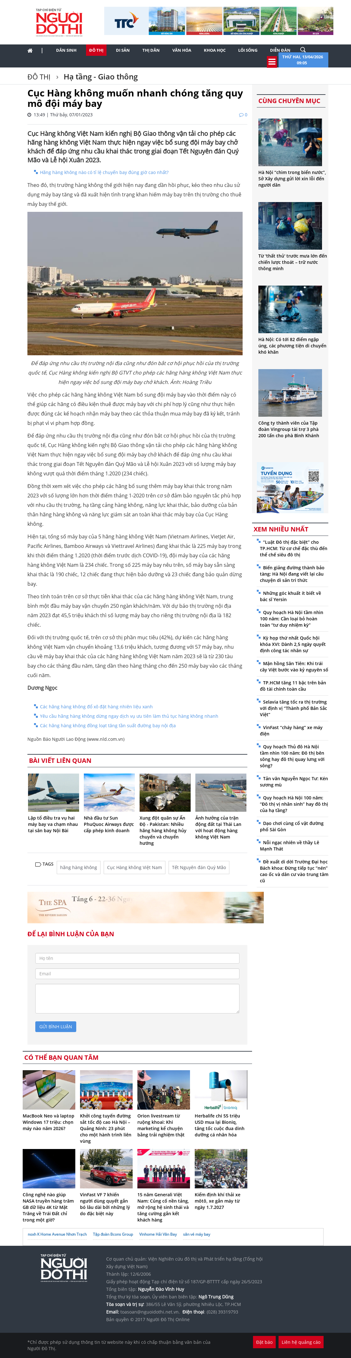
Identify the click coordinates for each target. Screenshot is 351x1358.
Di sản (123, 50)
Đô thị (96, 50)
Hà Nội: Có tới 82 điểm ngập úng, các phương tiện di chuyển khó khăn (292, 345)
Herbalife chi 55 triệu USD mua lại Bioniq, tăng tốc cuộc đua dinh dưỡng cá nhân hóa (220, 1125)
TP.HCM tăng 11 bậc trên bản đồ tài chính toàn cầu (293, 686)
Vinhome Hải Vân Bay (158, 1234)
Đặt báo (264, 1342)
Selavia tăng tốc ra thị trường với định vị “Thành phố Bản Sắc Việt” (293, 708)
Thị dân (151, 50)
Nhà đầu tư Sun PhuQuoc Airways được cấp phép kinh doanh (109, 824)
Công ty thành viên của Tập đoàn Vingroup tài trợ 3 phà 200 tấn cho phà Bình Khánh (288, 429)
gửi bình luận (55, 1027)
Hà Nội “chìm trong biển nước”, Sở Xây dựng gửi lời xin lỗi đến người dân (292, 178)
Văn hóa (181, 50)
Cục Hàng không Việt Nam (134, 867)
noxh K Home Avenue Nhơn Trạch (57, 1234)
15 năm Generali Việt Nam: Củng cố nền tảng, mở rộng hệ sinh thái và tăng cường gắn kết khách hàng (163, 1207)
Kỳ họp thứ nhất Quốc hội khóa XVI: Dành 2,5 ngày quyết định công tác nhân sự (293, 644)
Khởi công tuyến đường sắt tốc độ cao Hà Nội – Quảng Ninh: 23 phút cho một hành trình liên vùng (105, 1128)
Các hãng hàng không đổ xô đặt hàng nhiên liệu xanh (96, 707)
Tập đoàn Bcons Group (113, 1234)
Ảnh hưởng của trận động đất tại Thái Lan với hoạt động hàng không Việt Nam (218, 827)
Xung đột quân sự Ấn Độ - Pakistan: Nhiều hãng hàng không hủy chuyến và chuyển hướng (163, 830)
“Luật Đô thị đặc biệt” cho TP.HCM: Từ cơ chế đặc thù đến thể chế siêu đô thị (293, 548)
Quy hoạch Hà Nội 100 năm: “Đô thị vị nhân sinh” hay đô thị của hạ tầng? (294, 804)
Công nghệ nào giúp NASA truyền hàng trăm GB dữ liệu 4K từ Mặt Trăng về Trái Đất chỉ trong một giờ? (48, 1207)
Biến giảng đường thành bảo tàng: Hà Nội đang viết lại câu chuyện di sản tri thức (292, 574)
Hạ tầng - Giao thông (100, 76)
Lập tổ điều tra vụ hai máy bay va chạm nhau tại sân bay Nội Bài (53, 824)
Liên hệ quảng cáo (301, 1342)
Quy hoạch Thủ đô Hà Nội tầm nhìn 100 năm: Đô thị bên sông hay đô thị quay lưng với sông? (292, 756)
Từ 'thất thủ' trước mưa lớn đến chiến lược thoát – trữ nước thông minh (292, 262)
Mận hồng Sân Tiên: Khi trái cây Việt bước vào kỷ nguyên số (294, 666)
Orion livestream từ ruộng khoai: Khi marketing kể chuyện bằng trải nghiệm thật (161, 1125)
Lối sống (247, 50)
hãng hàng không (78, 867)
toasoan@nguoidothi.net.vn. (150, 1312)
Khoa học (215, 50)
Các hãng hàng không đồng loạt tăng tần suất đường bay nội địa (108, 725)
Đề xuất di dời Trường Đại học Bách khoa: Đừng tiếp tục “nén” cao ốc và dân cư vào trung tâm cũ (294, 871)
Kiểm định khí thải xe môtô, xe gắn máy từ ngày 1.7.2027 (217, 1201)
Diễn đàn (280, 50)
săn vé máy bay (196, 1234)
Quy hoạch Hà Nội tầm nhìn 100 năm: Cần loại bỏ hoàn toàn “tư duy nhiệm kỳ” (291, 618)
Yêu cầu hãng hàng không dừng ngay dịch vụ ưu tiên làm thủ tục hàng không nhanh (129, 716)
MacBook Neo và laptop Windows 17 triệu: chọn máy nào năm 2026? (48, 1122)
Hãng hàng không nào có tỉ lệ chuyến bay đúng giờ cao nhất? (104, 172)
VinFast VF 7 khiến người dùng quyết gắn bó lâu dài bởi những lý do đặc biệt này (105, 1204)
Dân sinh (66, 50)
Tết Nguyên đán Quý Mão (199, 867)
